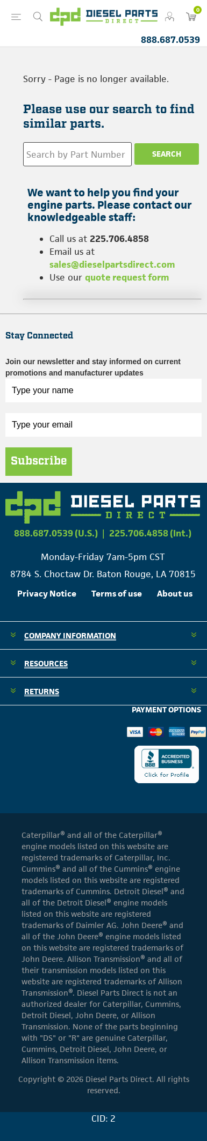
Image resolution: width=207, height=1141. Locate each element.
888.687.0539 (170, 40)
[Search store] (77, 154)
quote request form (127, 277)
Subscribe (39, 461)
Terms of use (116, 593)
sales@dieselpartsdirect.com (112, 264)
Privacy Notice (46, 593)
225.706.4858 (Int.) (150, 533)
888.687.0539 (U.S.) (56, 533)
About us (174, 593)
